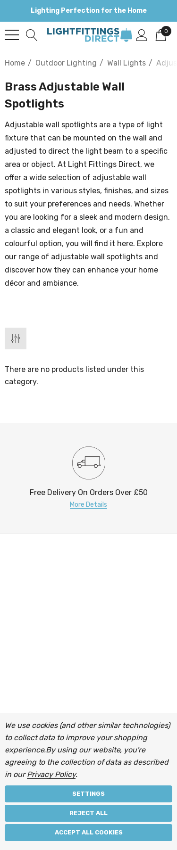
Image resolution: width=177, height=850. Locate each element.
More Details (88, 505)
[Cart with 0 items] (161, 34)
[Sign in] (142, 34)
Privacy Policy (51, 774)
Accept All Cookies (89, 832)
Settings (88, 793)
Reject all (88, 813)
